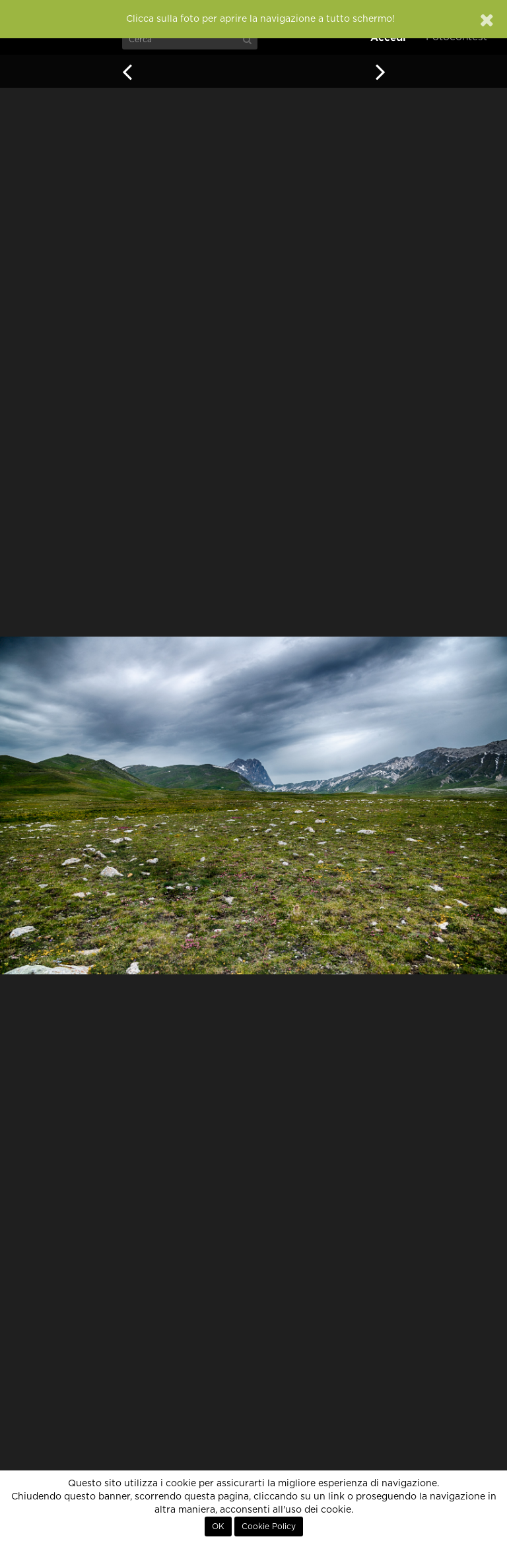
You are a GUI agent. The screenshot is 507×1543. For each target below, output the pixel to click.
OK (218, 1526)
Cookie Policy (269, 1526)
